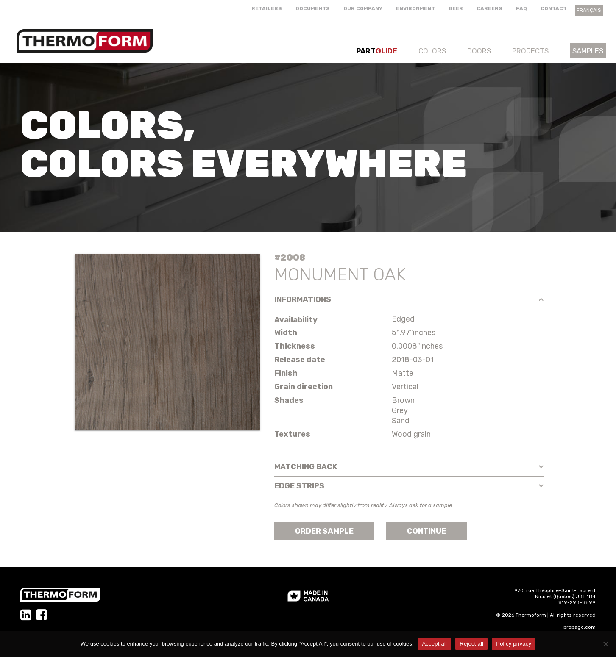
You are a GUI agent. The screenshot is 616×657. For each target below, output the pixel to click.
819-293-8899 (577, 602)
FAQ (521, 8)
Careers (489, 8)
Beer (456, 8)
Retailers (266, 8)
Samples (587, 51)
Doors (479, 51)
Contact (554, 8)
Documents (312, 8)
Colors (432, 51)
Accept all (434, 643)
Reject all (471, 643)
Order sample (324, 531)
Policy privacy (513, 643)
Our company (362, 8)
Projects (530, 51)
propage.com (579, 627)
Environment (415, 8)
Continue (426, 531)
